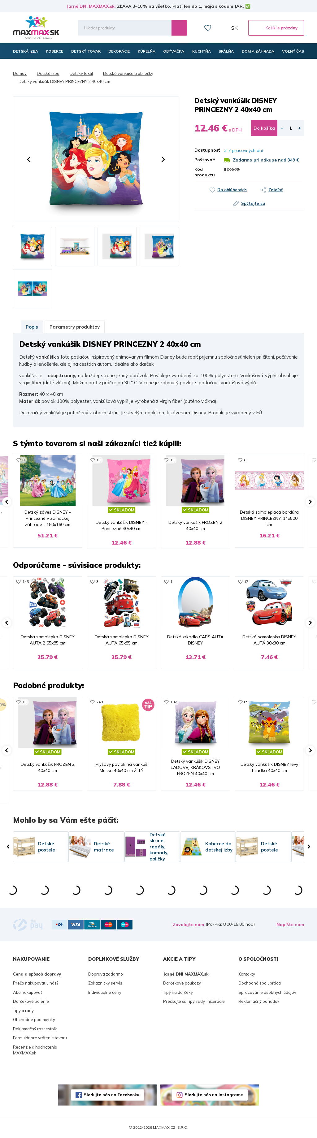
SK (234, 28)
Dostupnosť (204, 150)
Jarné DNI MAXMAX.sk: (91, 6)
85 (246, 702)
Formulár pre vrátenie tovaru (40, 1037)
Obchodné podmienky (34, 1019)
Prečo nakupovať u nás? (35, 983)
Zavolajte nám (188, 924)
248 (99, 702)
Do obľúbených (232, 189)
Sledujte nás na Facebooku (111, 1094)
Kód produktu (204, 172)
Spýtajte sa (253, 203)
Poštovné (204, 159)
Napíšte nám (290, 924)
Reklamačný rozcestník (35, 1028)
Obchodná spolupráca (259, 983)
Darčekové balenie (31, 1001)
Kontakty (246, 974)
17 (246, 581)
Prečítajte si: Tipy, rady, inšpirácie (194, 1001)
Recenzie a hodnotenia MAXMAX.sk (35, 1050)
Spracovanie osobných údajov (267, 992)
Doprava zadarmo (105, 974)
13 (98, 460)
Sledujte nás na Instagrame (214, 1094)
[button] (29, 159)
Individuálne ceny (104, 992)
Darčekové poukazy (182, 983)
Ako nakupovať (27, 992)
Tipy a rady (23, 1010)
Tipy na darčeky (178, 992)
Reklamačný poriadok (259, 1001)
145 (25, 581)
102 (173, 702)
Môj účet (221, 28)
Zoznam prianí (207, 28)
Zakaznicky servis (105, 983)
